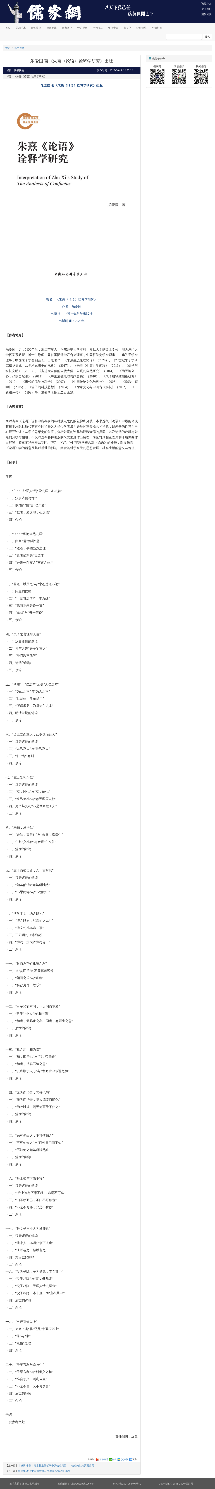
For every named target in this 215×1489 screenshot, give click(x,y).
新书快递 (19, 48)
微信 (114, 1459)
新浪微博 (103, 1459)
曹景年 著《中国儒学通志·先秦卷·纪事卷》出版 (44, 1470)
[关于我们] (206, 9)
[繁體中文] (206, 3)
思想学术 (21, 27)
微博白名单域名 (30, 1483)
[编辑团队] (206, 14)
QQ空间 (124, 1459)
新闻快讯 (36, 27)
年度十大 (113, 27)
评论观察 (82, 27)
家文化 (127, 27)
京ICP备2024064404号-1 (127, 1483)
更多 (134, 1459)
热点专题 (52, 27)
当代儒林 (98, 27)
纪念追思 (142, 27)
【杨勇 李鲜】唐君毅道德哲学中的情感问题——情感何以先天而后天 (56, 1465)
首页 (7, 27)
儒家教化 (67, 27)
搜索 (207, 36)
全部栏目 (157, 27)
